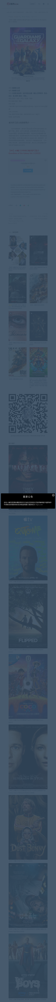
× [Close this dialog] (53, 495)
